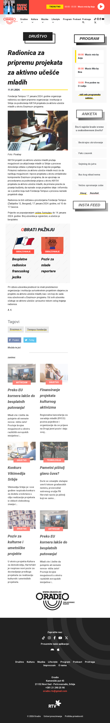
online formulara (43, 213)
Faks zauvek (85, 159)
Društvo (24, 19)
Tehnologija (54, 466)
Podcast (77, 19)
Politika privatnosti (74, 716)
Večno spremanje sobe (90, 191)
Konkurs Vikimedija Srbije (16, 480)
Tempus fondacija (37, 336)
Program (67, 19)
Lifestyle (56, 19)
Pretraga (90, 662)
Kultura (34, 19)
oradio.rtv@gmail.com (55, 691)
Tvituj (29, 346)
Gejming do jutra (87, 170)
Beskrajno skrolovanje (90, 149)
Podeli (14, 346)
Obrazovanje (23, 252)
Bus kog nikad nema (89, 181)
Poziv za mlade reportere (48, 265)
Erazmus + (15, 336)
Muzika (44, 19)
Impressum (49, 665)
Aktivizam (21, 389)
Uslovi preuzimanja (53, 716)
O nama (62, 665)
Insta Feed (89, 211)
